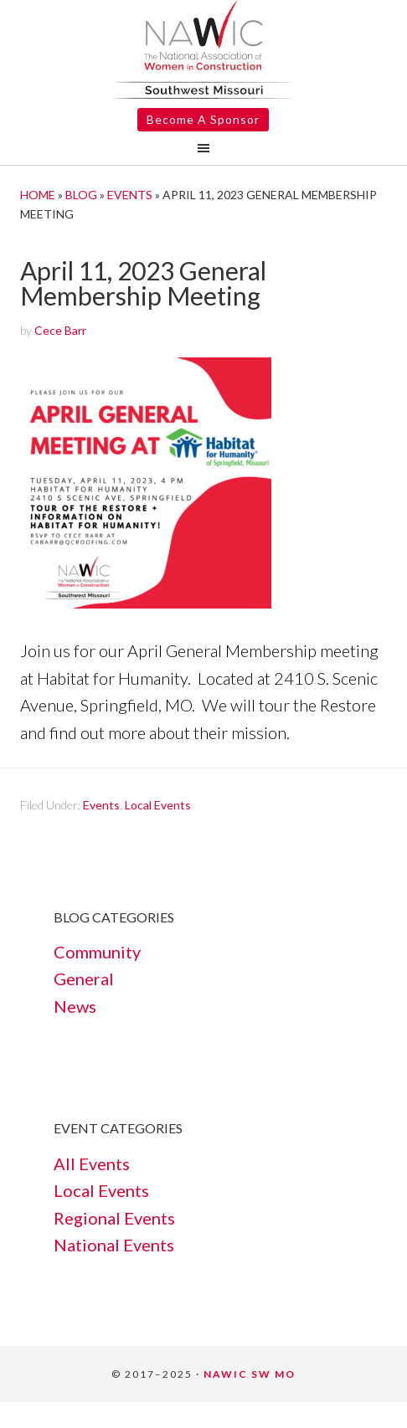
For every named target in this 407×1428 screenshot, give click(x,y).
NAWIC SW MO (250, 1374)
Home (37, 194)
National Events (114, 1245)
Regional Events (114, 1218)
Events (129, 194)
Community (97, 952)
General (84, 978)
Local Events (158, 805)
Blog (81, 194)
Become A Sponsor (203, 119)
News (75, 1006)
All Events (92, 1163)
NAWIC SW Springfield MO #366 (203, 49)
